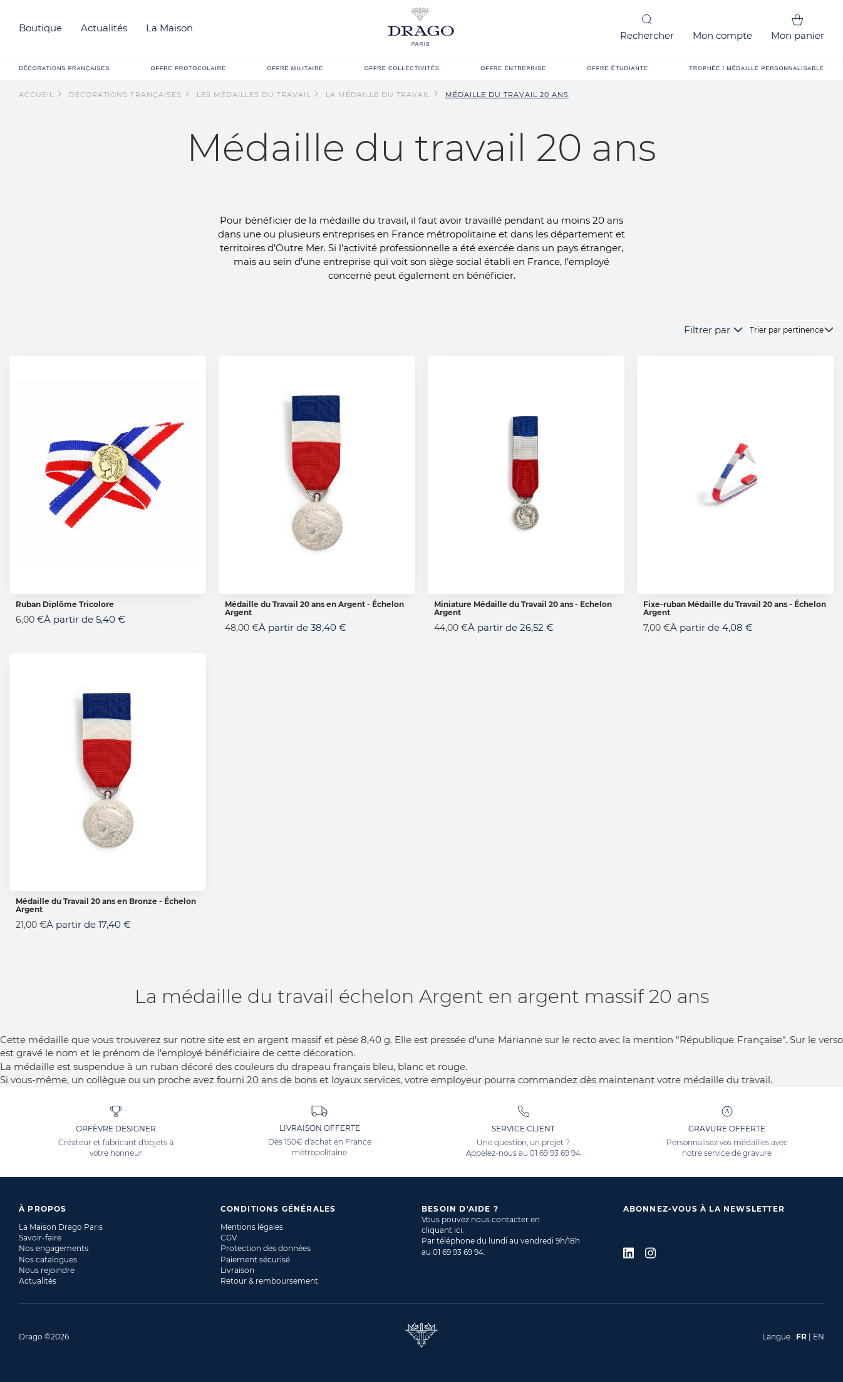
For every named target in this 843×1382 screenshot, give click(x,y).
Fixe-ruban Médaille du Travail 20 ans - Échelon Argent (734, 608)
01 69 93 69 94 (555, 1153)
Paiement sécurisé (255, 1259)
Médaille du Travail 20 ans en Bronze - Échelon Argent (106, 905)
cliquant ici (442, 1230)
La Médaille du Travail (379, 94)
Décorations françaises (126, 94)
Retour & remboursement (269, 1281)
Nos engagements (53, 1248)
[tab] (119, 1209)
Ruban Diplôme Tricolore (65, 604)
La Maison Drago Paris (61, 1227)
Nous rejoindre (47, 1270)
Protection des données (265, 1248)
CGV (228, 1237)
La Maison (169, 28)
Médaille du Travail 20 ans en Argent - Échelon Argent (314, 608)
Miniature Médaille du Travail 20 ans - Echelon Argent (523, 608)
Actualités (104, 28)
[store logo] (421, 28)
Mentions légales (251, 1227)
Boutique (40, 28)
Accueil (37, 94)
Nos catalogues (48, 1259)
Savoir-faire (40, 1237)
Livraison (237, 1270)
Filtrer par (707, 330)
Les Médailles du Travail (255, 94)
